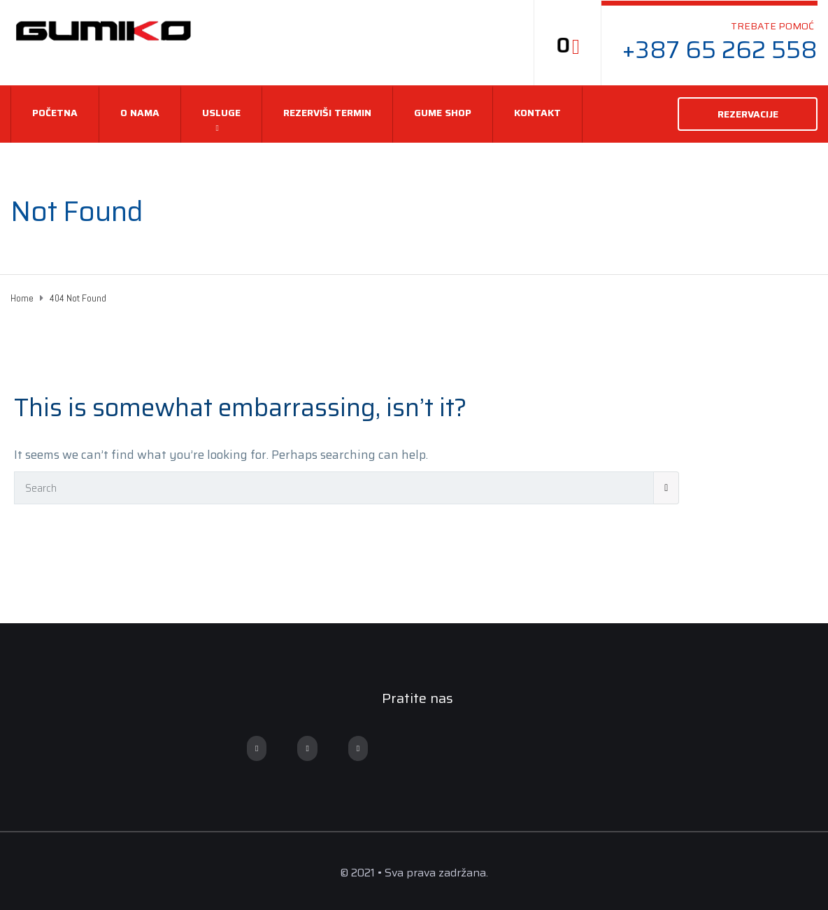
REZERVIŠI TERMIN (327, 112)
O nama (139, 112)
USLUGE (221, 112)
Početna (55, 112)
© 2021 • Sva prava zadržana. (414, 872)
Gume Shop (442, 112)
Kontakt (537, 112)
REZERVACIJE (748, 114)
